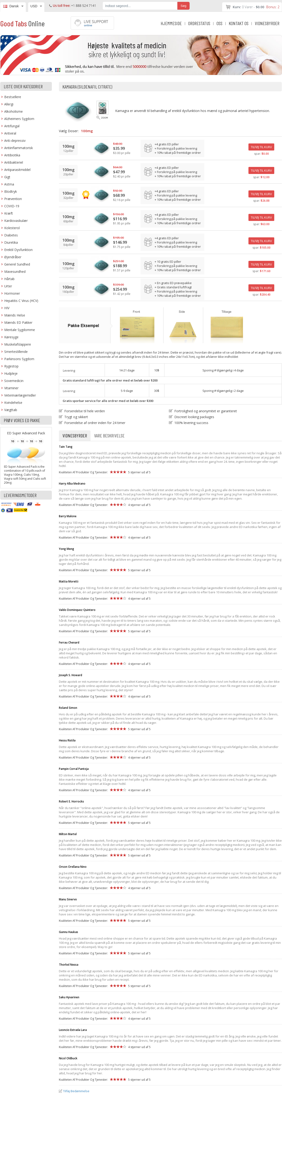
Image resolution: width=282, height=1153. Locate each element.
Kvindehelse (13, 402)
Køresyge (11, 337)
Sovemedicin (13, 380)
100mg (87, 130)
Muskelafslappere (17, 344)
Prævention (13, 199)
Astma (9, 184)
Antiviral (10, 133)
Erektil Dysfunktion (18, 249)
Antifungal (11, 126)
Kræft (8, 213)
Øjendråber (12, 257)
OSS (219, 23)
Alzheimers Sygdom (19, 118)
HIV (6, 308)
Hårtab (9, 279)
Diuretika (11, 242)
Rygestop (11, 366)
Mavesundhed (15, 271)
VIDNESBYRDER (267, 23)
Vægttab (10, 410)
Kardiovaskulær (16, 220)
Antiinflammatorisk (18, 148)
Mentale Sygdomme (19, 330)
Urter (8, 286)
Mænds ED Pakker (18, 322)
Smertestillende (16, 351)
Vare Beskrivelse (109, 435)
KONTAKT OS (238, 23)
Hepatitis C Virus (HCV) (21, 300)
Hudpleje (11, 373)
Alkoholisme (13, 111)
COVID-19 (11, 206)
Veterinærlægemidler (20, 395)
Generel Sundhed (17, 264)
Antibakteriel (13, 162)
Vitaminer (11, 388)
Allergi (8, 104)
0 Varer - (256, 7)
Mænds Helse (14, 315)
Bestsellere (12, 97)
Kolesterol (12, 228)
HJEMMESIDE (171, 23)
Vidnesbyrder (74, 435)
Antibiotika (12, 155)
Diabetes (11, 235)
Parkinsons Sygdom (19, 359)
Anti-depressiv (15, 140)
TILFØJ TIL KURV (261, 147)
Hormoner (12, 293)
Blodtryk (10, 191)
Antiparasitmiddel (17, 169)
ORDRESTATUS (199, 23)
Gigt (7, 177)
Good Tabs (22, 23)
